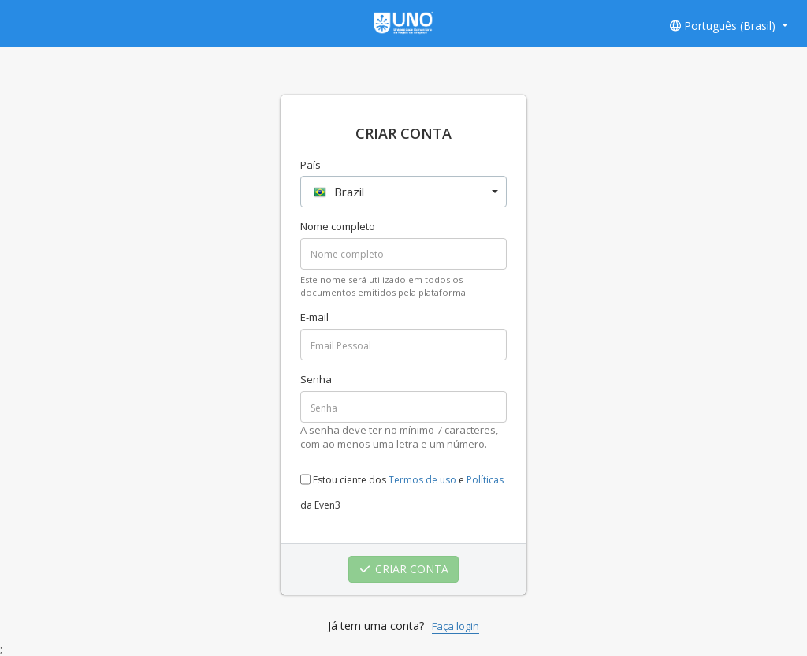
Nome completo (337, 226)
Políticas (485, 479)
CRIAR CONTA (404, 568)
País (310, 165)
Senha (316, 379)
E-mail (314, 317)
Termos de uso (422, 479)
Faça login (455, 626)
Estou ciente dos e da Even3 (402, 488)
